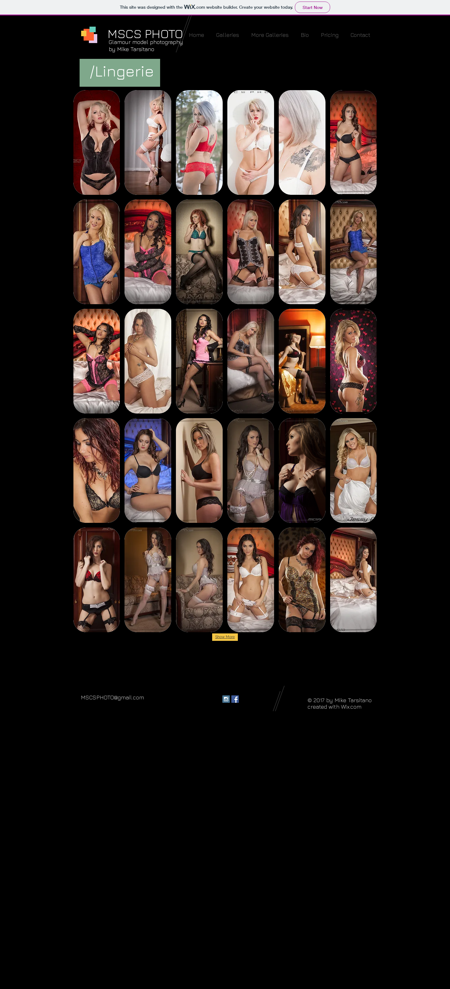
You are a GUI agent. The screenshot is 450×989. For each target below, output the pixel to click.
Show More (225, 637)
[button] (227, 34)
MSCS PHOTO (145, 33)
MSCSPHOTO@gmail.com (112, 697)
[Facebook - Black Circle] (217, 699)
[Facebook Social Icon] (235, 699)
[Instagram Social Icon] (226, 699)
